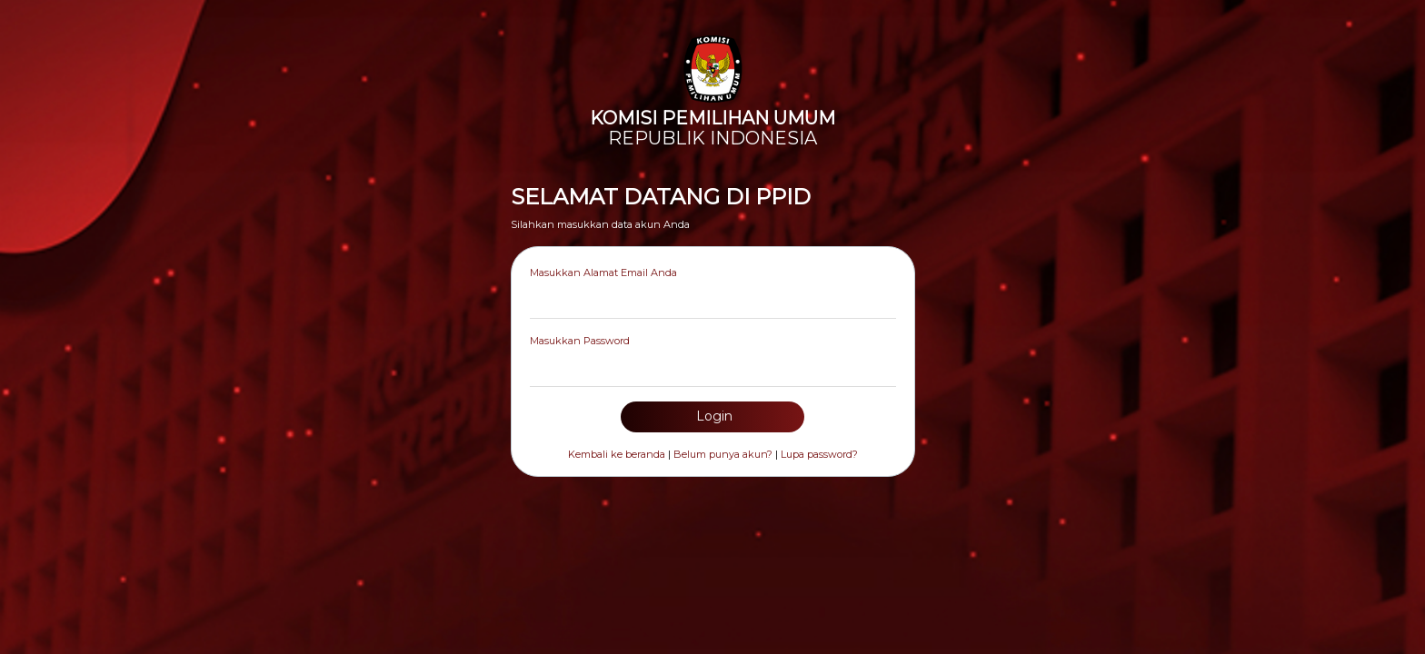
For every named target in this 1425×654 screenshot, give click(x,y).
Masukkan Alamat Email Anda (603, 272)
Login (712, 416)
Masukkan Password (580, 340)
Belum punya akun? (722, 454)
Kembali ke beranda (616, 454)
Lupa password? (819, 454)
